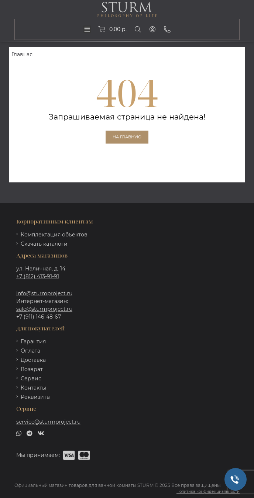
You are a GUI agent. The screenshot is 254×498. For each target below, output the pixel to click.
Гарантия (33, 341)
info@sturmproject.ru (44, 293)
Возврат (32, 369)
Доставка (33, 360)
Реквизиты (36, 397)
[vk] (41, 432)
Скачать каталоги (44, 243)
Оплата (30, 350)
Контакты (33, 387)
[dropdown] (87, 29)
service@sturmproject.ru (48, 421)
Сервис (31, 378)
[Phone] (167, 29)
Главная (21, 54)
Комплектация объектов (54, 234)
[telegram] (29, 432)
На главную (127, 136)
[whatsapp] (18, 432)
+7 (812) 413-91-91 (37, 276)
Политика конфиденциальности (208, 491)
